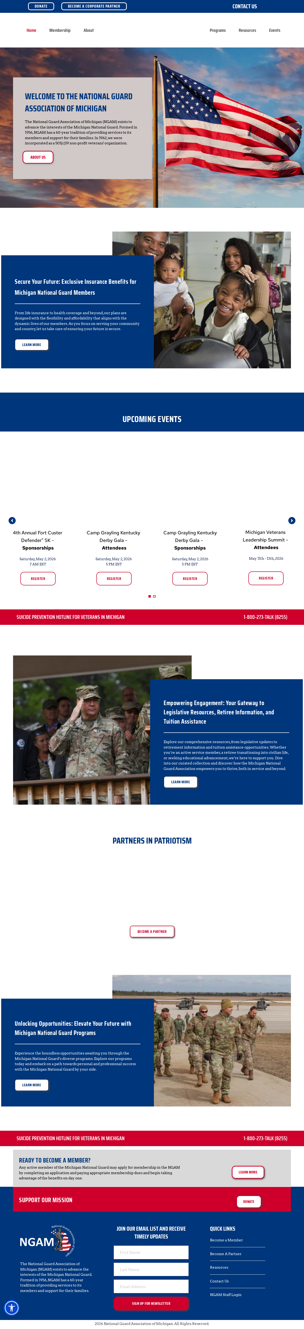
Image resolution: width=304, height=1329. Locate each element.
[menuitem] (31, 30)
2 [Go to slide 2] (154, 596)
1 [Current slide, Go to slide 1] (149, 596)
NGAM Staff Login (226, 1295)
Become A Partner (226, 1254)
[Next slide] (292, 520)
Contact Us (245, 6)
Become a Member (226, 1240)
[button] (12, 1308)
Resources (219, 1267)
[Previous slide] (12, 520)
